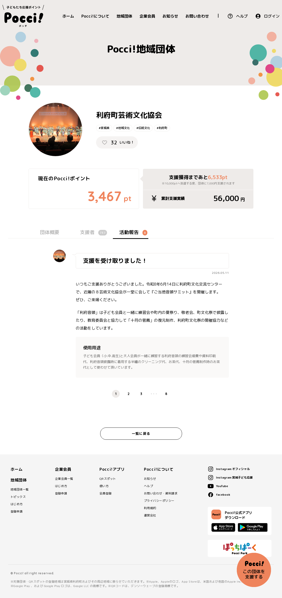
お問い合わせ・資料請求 (160, 493)
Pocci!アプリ (112, 469)
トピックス (18, 496)
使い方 (103, 486)
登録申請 (17, 511)
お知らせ (170, 16)
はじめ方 (17, 504)
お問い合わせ (197, 16)
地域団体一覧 (20, 489)
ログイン (272, 16)
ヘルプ (242, 16)
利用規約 (150, 508)
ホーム (68, 16)
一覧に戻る (141, 433)
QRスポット (107, 478)
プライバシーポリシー (159, 500)
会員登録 (105, 493)
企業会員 (147, 16)
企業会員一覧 (64, 478)
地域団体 (124, 16)
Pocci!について (95, 16)
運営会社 (150, 515)
